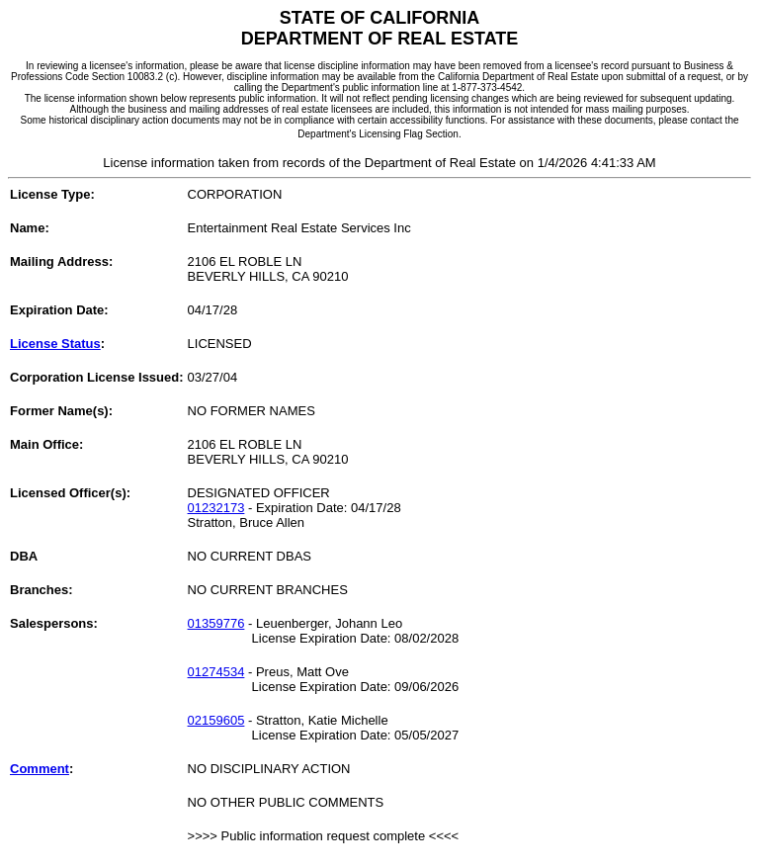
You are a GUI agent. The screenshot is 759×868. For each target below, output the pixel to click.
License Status (55, 343)
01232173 (216, 507)
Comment (39, 768)
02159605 (216, 720)
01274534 (216, 671)
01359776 (216, 623)
